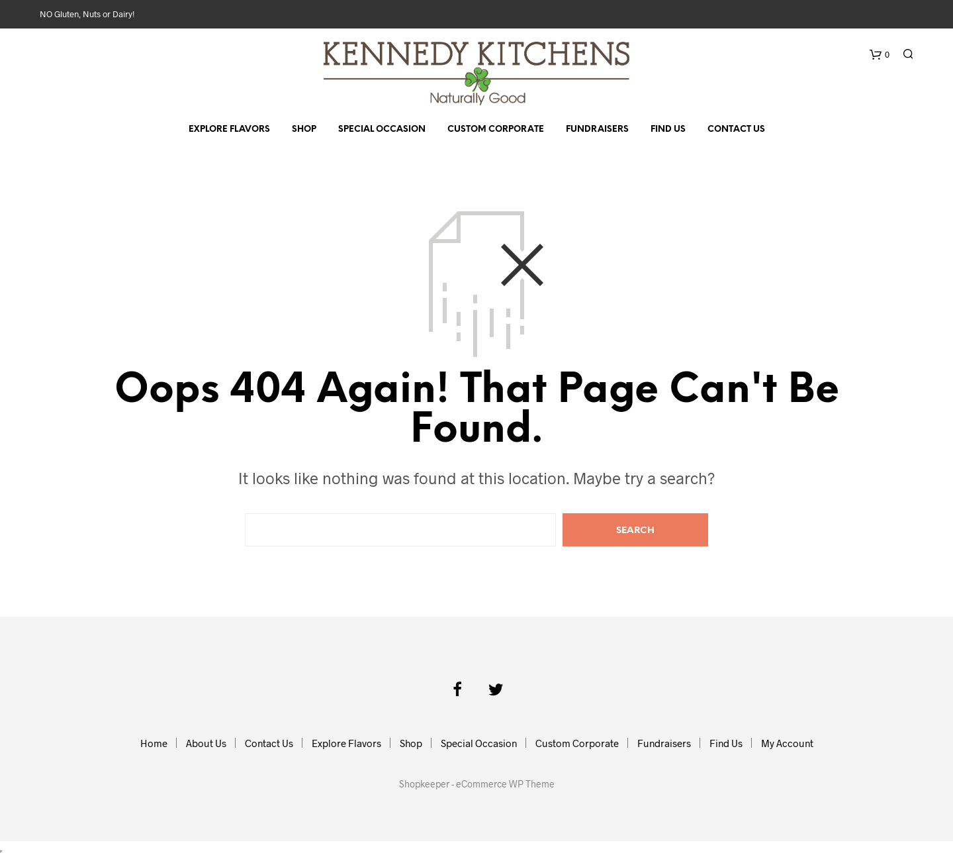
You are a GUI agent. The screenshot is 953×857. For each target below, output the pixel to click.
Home (153, 743)
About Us (206, 743)
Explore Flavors (229, 129)
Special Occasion (382, 129)
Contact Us (736, 129)
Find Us (668, 129)
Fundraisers (597, 129)
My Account (787, 743)
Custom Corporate (495, 129)
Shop (304, 129)
